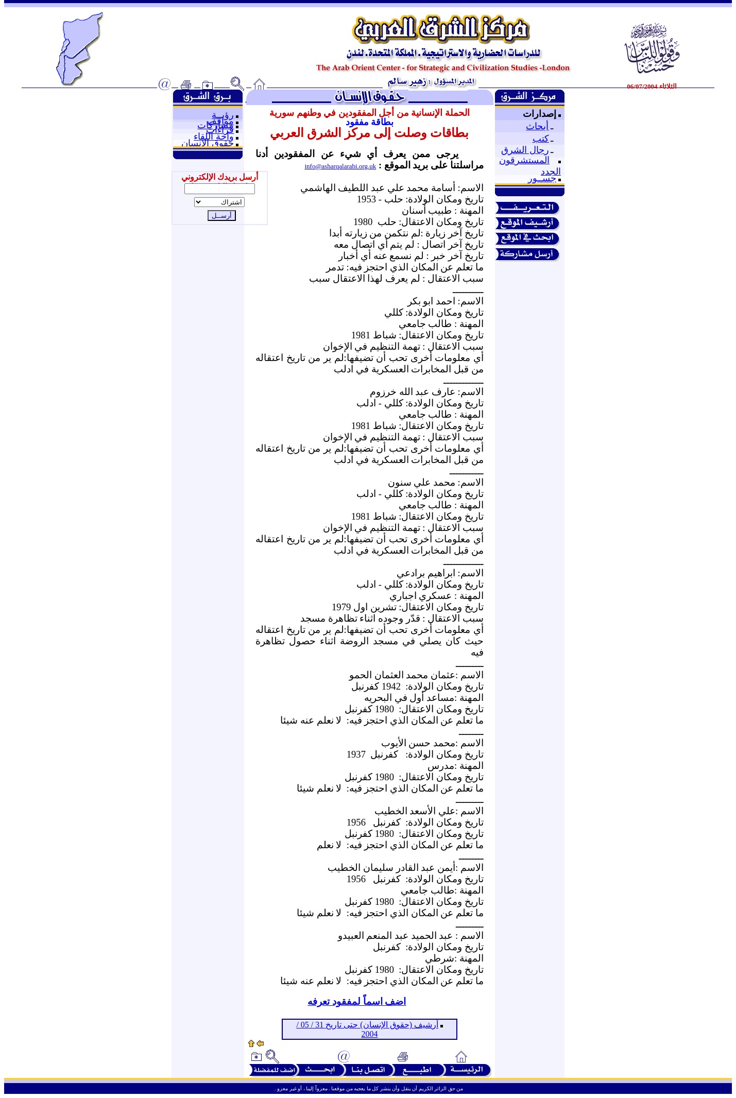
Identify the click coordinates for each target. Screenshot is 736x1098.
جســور (542, 178)
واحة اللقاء (214, 136)
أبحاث (537, 126)
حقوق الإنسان (207, 143)
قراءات (220, 130)
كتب (541, 138)
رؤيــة (223, 115)
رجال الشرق (525, 150)
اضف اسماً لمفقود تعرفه (356, 1001)
